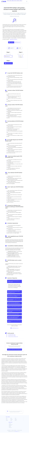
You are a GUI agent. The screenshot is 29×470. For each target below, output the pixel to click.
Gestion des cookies (19, 467)
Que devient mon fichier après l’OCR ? (14, 351)
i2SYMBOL (18, 0)
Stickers (16, 457)
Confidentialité (8, 467)
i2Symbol (11, 456)
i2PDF (8, 0)
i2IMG (10, 0)
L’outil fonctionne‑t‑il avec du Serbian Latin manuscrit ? (14, 358)
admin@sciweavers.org (15, 365)
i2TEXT (15, 0)
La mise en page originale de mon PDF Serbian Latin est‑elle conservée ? (14, 355)
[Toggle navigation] (27, 1)
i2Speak (7, 457)
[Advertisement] (15, 11)
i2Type (11, 457)
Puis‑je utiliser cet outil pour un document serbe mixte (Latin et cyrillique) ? (14, 333)
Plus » (20, 0)
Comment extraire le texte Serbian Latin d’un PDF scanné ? (14, 319)
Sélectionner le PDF (8, 84)
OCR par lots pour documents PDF (13, 374)
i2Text (6, 456)
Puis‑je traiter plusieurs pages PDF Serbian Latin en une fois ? (14, 337)
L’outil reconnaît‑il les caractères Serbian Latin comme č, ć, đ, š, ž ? (14, 329)
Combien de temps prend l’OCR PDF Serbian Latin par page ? (14, 348)
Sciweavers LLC (16, 468)
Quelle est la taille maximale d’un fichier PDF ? (14, 344)
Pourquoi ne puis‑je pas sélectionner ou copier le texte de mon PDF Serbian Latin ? (14, 340)
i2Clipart (16, 456)
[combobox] (8, 77)
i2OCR (12, 0)
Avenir (21, 76)
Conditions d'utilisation (13, 467)
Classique (20, 78)
